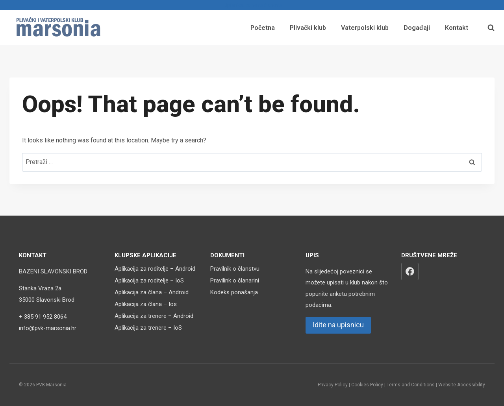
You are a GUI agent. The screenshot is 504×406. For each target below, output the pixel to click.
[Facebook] (410, 271)
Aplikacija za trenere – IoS (148, 327)
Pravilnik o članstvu (234, 268)
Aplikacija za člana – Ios (146, 304)
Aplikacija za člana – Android (152, 292)
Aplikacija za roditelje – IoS (149, 280)
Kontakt (456, 27)
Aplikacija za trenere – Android (154, 315)
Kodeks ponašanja (234, 292)
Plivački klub (308, 27)
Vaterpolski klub (365, 27)
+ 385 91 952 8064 (43, 316)
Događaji (417, 27)
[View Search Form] (487, 27)
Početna (262, 27)
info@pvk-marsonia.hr (47, 328)
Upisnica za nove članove (252, 5)
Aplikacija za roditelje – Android (155, 268)
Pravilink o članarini (234, 280)
